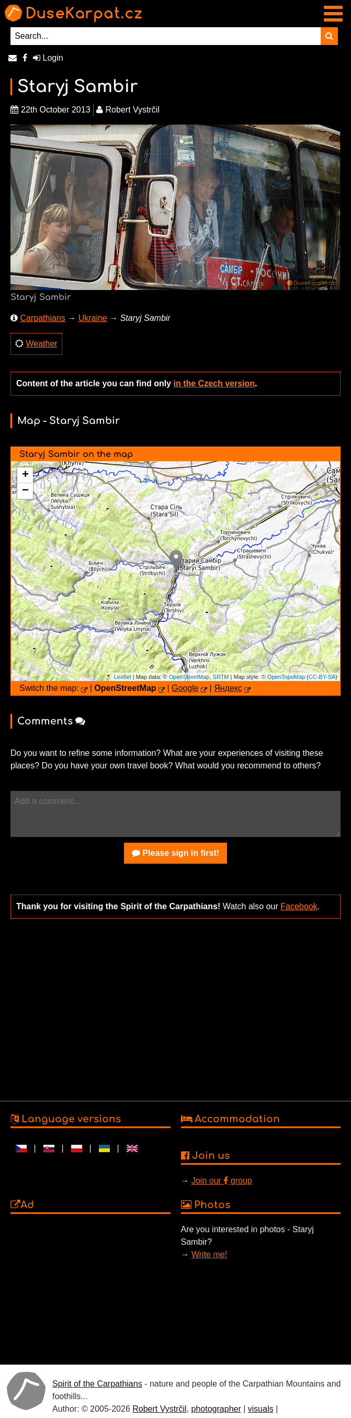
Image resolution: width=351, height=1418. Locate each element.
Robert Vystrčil (159, 1408)
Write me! (209, 1254)
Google (185, 688)
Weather (41, 343)
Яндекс (228, 688)
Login (48, 57)
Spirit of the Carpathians (97, 1383)
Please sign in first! (175, 852)
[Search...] (165, 36)
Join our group (221, 1180)
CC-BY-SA (322, 677)
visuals (261, 1408)
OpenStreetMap (189, 677)
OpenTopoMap (286, 677)
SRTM (221, 677)
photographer (216, 1408)
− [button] (25, 491)
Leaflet (122, 677)
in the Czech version (214, 383)
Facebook (298, 906)
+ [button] (25, 475)
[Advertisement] (172, 1008)
